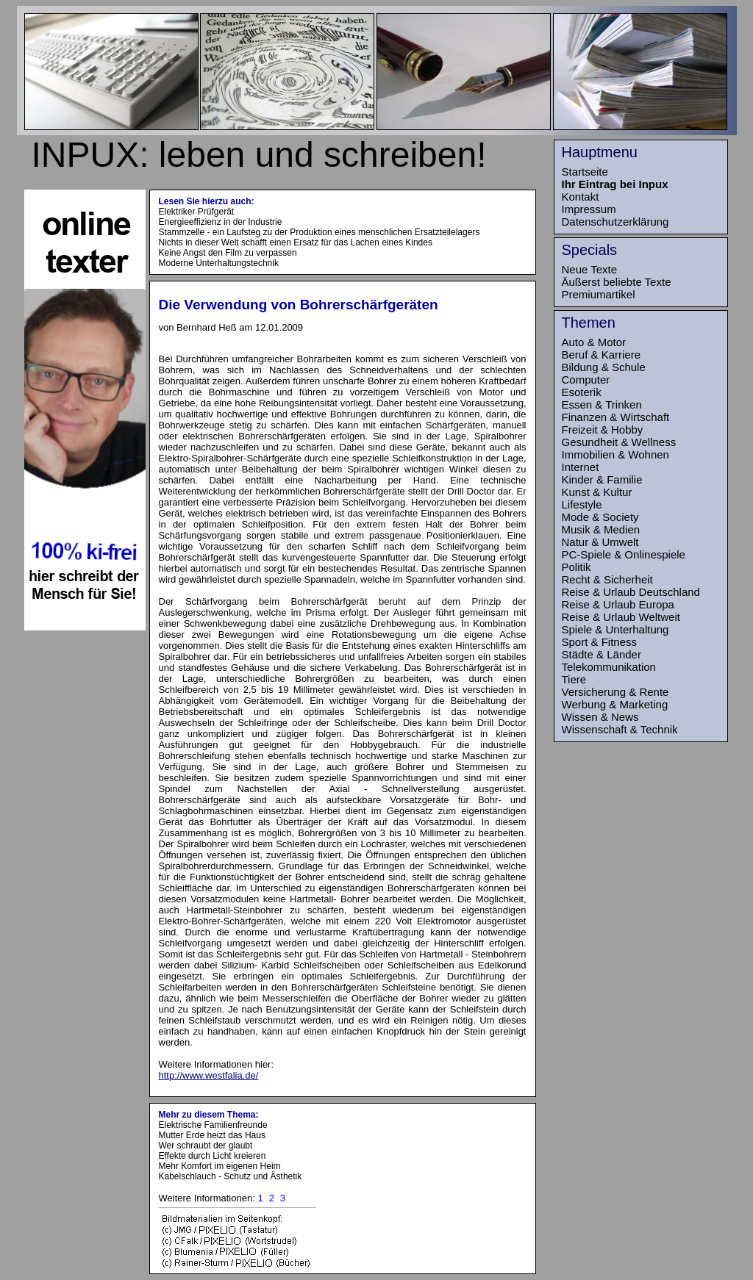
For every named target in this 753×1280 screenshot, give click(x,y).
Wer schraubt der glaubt (206, 1145)
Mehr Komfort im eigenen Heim (220, 1166)
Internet (580, 467)
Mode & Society (600, 517)
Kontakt (580, 196)
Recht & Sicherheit (607, 579)
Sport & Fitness (600, 642)
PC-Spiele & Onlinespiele (623, 554)
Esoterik (582, 392)
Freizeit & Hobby (602, 429)
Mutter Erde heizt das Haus (212, 1135)
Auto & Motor (594, 342)
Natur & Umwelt (600, 542)
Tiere (574, 679)
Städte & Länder (601, 654)
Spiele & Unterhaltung (615, 629)
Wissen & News (600, 717)
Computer (586, 379)
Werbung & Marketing (615, 704)
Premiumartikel (598, 294)
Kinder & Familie (602, 479)
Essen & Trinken (602, 404)
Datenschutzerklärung (615, 221)
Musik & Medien (601, 529)
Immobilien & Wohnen (615, 454)
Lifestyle (582, 504)
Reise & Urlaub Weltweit (621, 617)
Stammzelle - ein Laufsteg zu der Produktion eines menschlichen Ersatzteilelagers (319, 232)
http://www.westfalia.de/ (209, 1075)
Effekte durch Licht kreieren (212, 1156)
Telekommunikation (609, 667)
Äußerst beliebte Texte (616, 282)
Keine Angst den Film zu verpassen (228, 253)
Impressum (589, 209)
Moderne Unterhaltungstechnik (219, 263)
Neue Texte (590, 269)
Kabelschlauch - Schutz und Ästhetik (230, 1176)
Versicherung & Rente (615, 692)
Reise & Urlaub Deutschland (631, 592)
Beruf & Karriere (601, 354)
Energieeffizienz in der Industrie (220, 222)
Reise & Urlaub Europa (618, 604)
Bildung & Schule (604, 367)
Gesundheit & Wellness (619, 442)
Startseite (585, 171)
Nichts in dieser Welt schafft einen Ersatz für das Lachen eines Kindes (295, 242)
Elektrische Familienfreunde (213, 1125)
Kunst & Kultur (597, 492)
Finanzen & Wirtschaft (616, 417)
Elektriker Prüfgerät (197, 211)
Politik (576, 567)
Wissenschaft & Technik (620, 729)
